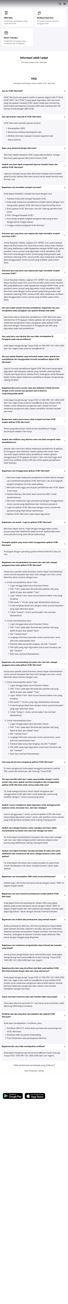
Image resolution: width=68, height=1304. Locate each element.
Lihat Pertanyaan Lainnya (34, 1071)
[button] (34, 91)
